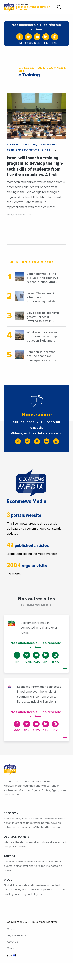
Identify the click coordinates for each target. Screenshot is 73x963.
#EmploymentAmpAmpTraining (29, 149)
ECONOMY (11, 813)
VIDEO (8, 880)
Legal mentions (16, 935)
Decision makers (16, 837)
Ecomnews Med (35, 7)
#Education (49, 144)
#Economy (30, 144)
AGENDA (10, 856)
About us (12, 942)
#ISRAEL (13, 144)
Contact (12, 929)
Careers (12, 948)
